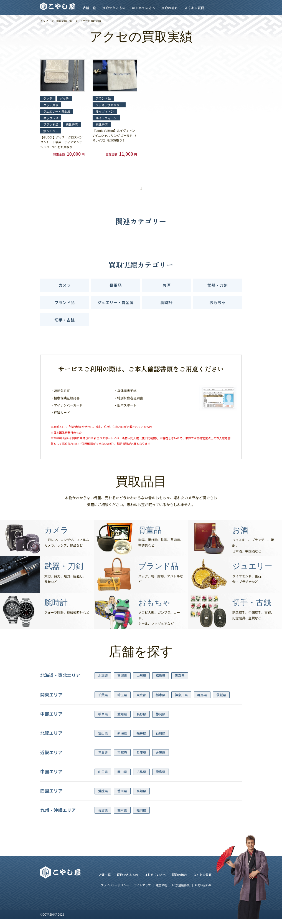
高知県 (141, 791)
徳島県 (160, 771)
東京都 (141, 695)
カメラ (65, 285)
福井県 (141, 733)
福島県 (160, 675)
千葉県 (103, 695)
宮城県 (122, 675)
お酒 (166, 285)
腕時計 (167, 302)
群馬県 (202, 695)
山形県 (141, 675)
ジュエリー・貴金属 (116, 302)
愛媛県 (103, 791)
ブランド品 (65, 302)
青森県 (179, 675)
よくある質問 (194, 8)
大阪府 (160, 752)
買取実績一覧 (64, 21)
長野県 (141, 714)
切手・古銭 (65, 320)
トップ (44, 21)
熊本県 (122, 810)
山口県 (103, 771)
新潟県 (122, 733)
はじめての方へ (143, 8)
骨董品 (116, 285)
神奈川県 (181, 695)
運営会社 (161, 885)
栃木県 (160, 695)
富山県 (103, 733)
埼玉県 (122, 695)
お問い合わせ (203, 885)
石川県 (160, 733)
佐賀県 (103, 810)
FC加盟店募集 (181, 885)
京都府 (122, 752)
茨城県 (221, 695)
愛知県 (122, 714)
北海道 (103, 675)
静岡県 (160, 714)
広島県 (141, 771)
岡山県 (122, 771)
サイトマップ (142, 885)
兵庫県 (141, 752)
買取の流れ (169, 8)
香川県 (122, 791)
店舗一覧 (89, 8)
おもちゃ (217, 302)
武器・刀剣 (217, 285)
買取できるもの (114, 8)
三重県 (103, 752)
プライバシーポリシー (115, 885)
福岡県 (141, 810)
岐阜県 (103, 714)
